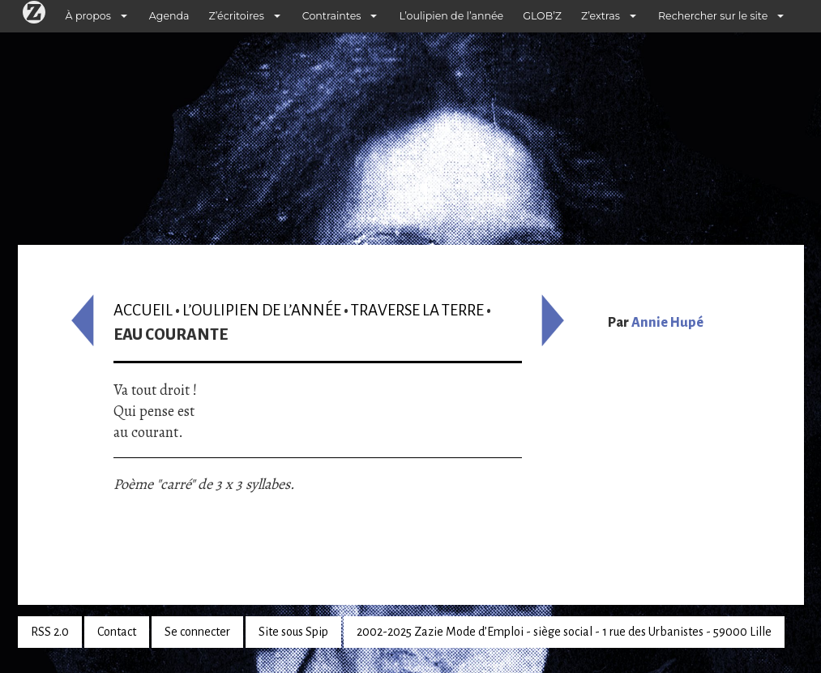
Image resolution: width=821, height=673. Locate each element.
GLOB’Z (542, 16)
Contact (116, 631)
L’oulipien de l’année (451, 16)
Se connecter (197, 631)
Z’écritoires (236, 16)
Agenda (169, 16)
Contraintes (331, 16)
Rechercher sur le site (713, 16)
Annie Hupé (667, 322)
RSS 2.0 (50, 631)
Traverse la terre (417, 310)
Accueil (143, 310)
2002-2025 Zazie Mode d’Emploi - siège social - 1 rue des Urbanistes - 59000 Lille (564, 631)
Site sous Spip (293, 631)
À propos (88, 16)
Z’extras (600, 16)
